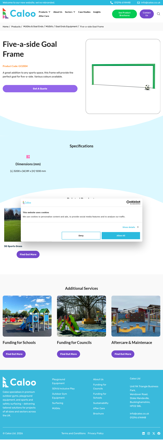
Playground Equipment (58, 381)
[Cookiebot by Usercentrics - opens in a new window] (128, 202)
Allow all (121, 235)
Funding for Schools (99, 396)
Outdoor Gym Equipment (59, 396)
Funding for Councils (99, 387)
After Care (99, 408)
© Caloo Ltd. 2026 (13, 433)
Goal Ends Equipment (66, 26)
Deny (81, 235)
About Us (98, 379)
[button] (44, 12)
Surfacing (57, 403)
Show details (128, 227)
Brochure (98, 414)
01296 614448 (138, 418)
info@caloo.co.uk (139, 414)
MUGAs (56, 408)
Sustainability (100, 403)
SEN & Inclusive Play (63, 388)
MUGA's (49, 26)
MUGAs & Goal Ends (33, 26)
